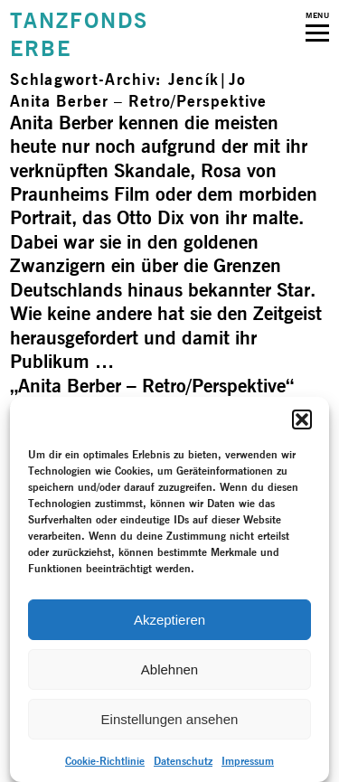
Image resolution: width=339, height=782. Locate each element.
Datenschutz (183, 761)
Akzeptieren (169, 619)
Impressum (247, 761)
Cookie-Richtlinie (105, 761)
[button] (302, 419)
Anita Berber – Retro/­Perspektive (138, 100)
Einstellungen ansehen (170, 719)
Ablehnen (169, 669)
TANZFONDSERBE (78, 34)
